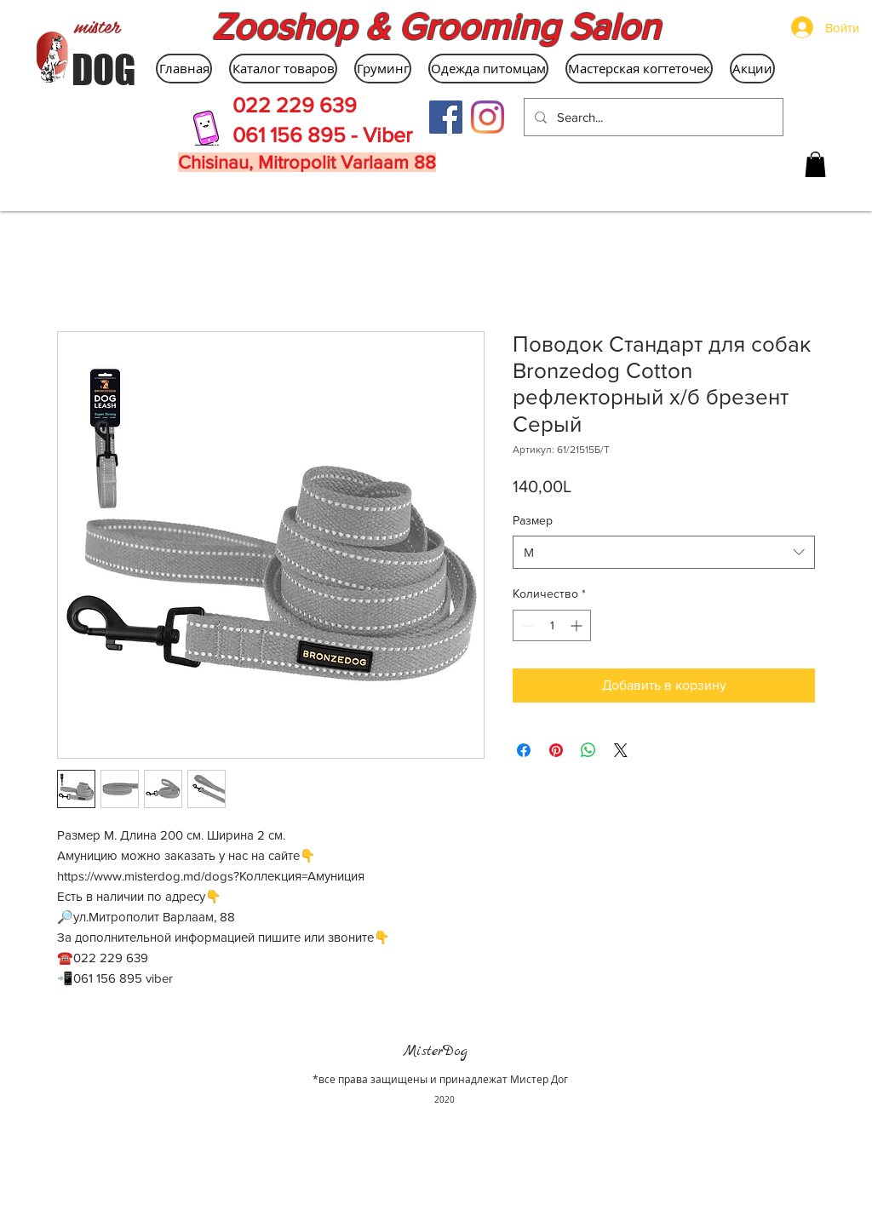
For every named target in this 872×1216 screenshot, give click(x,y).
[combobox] (664, 552)
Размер (533, 520)
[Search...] (652, 117)
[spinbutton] (551, 625)
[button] (815, 164)
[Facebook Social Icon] (445, 117)
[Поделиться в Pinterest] (556, 750)
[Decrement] (525, 625)
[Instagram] (487, 117)
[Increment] (577, 625)
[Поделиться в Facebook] (523, 750)
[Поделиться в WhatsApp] (588, 750)
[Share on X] (621, 750)
